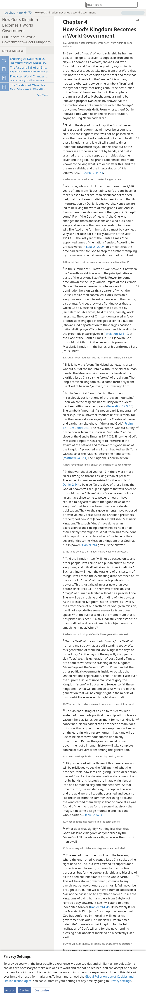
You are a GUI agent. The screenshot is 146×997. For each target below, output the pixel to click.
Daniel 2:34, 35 (93, 815)
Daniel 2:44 (70, 485)
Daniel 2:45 (81, 428)
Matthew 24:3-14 (75, 458)
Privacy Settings (120, 981)
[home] (5, 5)
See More (44, 95)
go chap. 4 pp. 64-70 (16, 13)
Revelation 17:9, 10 (119, 406)
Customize (41, 990)
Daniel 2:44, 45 (93, 173)
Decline (24, 990)
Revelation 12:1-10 (116, 334)
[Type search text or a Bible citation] (109, 4)
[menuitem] (5, 5)
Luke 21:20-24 (95, 247)
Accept (9, 990)
